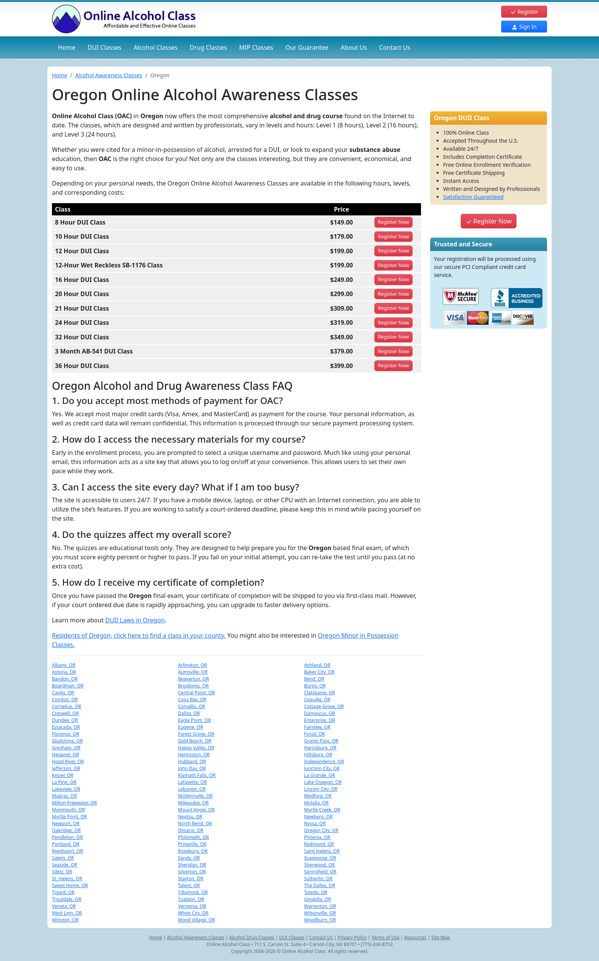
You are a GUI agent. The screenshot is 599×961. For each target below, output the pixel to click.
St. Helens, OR (67, 878)
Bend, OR (314, 679)
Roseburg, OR (192, 851)
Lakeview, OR (66, 789)
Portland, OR (65, 844)
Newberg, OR (318, 816)
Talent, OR (189, 885)
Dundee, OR (65, 720)
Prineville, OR (192, 844)
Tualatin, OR (191, 899)
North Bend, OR (195, 823)
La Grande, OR (319, 775)
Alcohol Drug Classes (251, 937)
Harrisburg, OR (320, 747)
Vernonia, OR (192, 906)
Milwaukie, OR (193, 803)
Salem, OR (63, 858)
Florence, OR (65, 734)
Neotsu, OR (190, 816)
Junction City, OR (322, 768)
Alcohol (156, 47)
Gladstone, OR (67, 741)
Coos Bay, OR (192, 699)
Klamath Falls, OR (196, 775)
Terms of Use (385, 937)
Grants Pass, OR (321, 741)
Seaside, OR (64, 865)
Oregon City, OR (321, 830)
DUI (104, 47)
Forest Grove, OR (196, 734)
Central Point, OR (196, 692)
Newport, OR (65, 823)
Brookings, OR (193, 685)
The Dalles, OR (319, 885)
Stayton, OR (190, 878)
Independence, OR (324, 761)
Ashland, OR (317, 665)
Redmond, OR (319, 844)
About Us (354, 47)
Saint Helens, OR (322, 851)
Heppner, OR (65, 754)
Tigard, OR (63, 892)
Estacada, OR (66, 727)
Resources (416, 937)
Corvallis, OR (191, 706)
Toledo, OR (315, 892)
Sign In (524, 26)
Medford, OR (318, 796)
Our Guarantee (307, 47)
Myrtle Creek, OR (322, 809)
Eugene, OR (190, 727)
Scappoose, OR (320, 858)
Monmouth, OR (68, 809)
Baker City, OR (319, 672)
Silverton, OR (192, 871)
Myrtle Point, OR (69, 816)
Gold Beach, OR (194, 741)
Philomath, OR (193, 837)
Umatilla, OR (317, 899)
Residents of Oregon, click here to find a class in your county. (139, 635)
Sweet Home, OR (70, 885)
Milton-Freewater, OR (74, 803)
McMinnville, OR (195, 796)
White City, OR (193, 913)
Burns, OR (315, 685)
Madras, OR (64, 796)
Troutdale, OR (66, 899)
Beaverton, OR (193, 679)
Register (524, 11)
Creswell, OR (65, 713)
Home (67, 47)
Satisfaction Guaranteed (473, 196)
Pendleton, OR (67, 837)
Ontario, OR (190, 830)
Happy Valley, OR (196, 747)
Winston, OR (65, 920)
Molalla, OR (316, 803)
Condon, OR (65, 699)
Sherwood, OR (319, 865)
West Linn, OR (67, 913)
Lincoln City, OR (320, 789)
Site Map (440, 937)
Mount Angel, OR (196, 809)
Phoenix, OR (317, 837)
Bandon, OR (65, 679)
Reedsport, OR (67, 851)
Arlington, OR (192, 665)
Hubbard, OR (192, 761)
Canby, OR (63, 692)
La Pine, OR (64, 782)
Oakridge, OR (66, 830)
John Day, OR (192, 768)
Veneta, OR (64, 906)
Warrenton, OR (320, 906)
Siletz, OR (62, 871)
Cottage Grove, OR (324, 706)
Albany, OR (63, 665)
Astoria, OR (64, 672)
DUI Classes (291, 937)
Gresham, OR (66, 747)
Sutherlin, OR (318, 878)
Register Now (489, 221)
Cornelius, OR (66, 706)
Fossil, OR (314, 734)
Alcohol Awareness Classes (108, 75)
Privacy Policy (352, 937)
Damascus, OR (319, 713)
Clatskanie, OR (319, 692)
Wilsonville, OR (320, 913)
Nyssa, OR (315, 823)
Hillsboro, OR (318, 754)
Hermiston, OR (194, 754)
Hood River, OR (68, 761)
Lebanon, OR (192, 789)
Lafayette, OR (192, 782)
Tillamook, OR (193, 892)
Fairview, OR (317, 727)
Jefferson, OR (66, 768)
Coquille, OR (317, 699)
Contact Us (394, 47)
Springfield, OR (320, 871)
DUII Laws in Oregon (135, 620)
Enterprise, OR (319, 720)
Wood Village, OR (196, 920)
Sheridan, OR (192, 865)
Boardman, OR (67, 685)
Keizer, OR (62, 775)
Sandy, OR (189, 858)
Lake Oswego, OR (323, 782)
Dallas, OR (189, 713)
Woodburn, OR (320, 920)
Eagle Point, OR (194, 720)
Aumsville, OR (192, 672)
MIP (256, 47)
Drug (208, 47)
